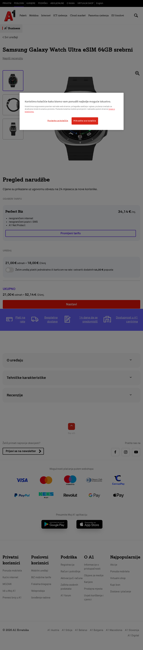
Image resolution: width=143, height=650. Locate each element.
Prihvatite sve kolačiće (84, 121)
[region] (72, 111)
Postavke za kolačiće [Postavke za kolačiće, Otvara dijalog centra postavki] (57, 120)
